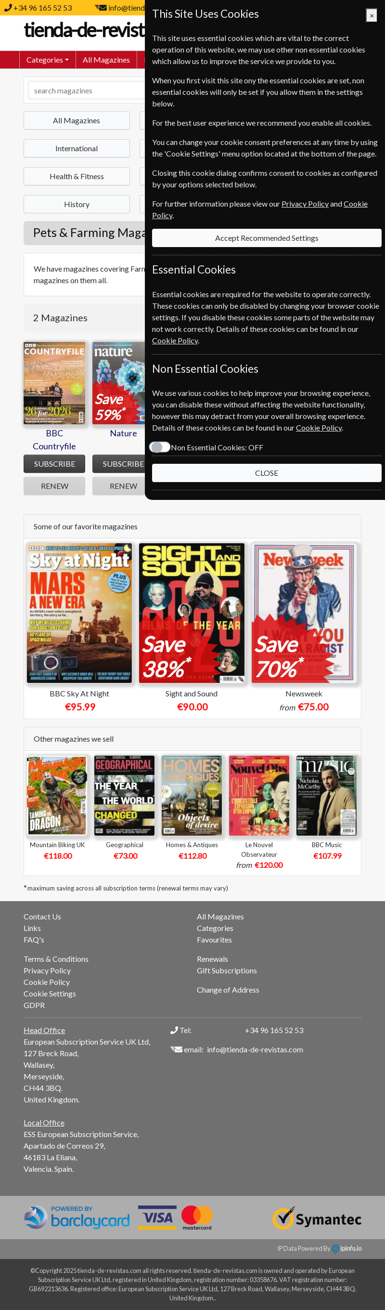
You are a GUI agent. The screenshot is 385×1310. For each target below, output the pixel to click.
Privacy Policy (47, 970)
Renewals (212, 958)
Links (32, 927)
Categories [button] (44, 59)
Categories (215, 927)
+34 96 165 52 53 (42, 7)
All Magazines (106, 59)
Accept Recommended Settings (267, 237)
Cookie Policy (47, 981)
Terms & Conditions (56, 958)
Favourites (214, 939)
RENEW (54, 485)
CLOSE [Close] (266, 472)
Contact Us (42, 916)
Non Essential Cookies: (216, 447)
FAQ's (34, 939)
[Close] (372, 15)
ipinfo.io (346, 1248)
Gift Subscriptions (227, 970)
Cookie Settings (50, 993)
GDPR (34, 1004)
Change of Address (228, 989)
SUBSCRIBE (54, 463)
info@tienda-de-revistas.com (255, 1049)
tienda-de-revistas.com (120, 29)
